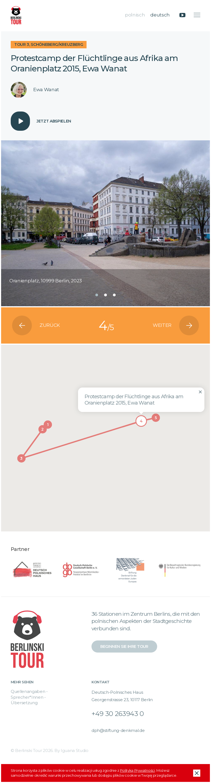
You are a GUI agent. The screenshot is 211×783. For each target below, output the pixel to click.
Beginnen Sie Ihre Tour (124, 646)
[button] (96, 295)
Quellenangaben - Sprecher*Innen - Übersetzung (29, 697)
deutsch (160, 15)
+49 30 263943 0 (117, 714)
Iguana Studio (74, 750)
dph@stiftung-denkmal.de (118, 730)
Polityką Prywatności (137, 770)
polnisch (135, 15)
